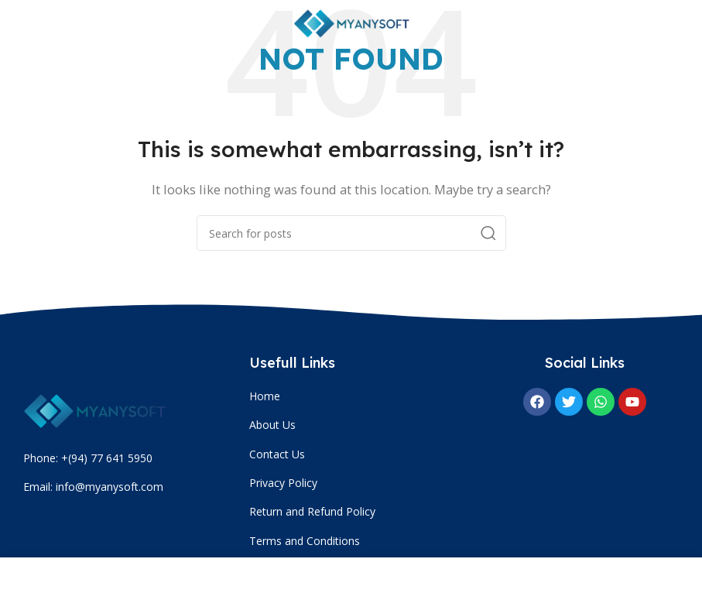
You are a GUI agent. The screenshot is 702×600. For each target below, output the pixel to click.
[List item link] (358, 396)
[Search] (351, 233)
